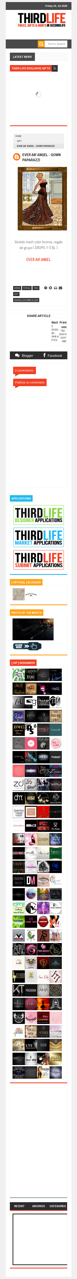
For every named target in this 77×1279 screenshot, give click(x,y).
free (35, 288)
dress (17, 288)
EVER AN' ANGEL (38, 259)
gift (19, 141)
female (27, 288)
